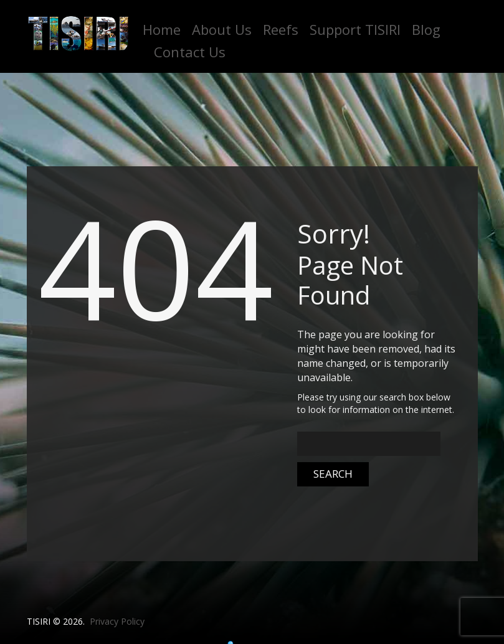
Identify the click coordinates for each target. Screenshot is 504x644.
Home (162, 29)
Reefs (280, 29)
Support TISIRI (355, 29)
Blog (426, 29)
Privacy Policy (117, 621)
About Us (222, 29)
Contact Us (190, 52)
